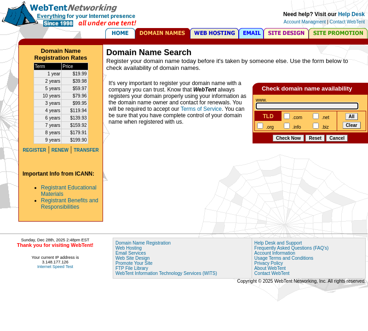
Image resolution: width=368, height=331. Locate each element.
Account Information (274, 253)
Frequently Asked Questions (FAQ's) (291, 248)
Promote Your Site (134, 263)
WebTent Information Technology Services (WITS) (166, 273)
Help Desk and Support (278, 242)
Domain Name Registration (143, 242)
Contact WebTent (347, 21)
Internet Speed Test (55, 266)
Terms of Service (201, 109)
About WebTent (270, 268)
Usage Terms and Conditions (283, 258)
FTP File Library (131, 268)
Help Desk (351, 14)
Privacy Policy (268, 263)
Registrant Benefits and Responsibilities (69, 203)
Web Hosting (128, 248)
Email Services (130, 253)
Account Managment (305, 21)
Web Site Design (132, 258)
